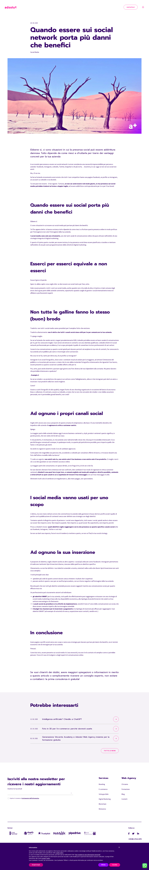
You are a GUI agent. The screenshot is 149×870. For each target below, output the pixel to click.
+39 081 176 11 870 (134, 842)
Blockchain (102, 807)
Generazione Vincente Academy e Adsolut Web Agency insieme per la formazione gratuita (73, 739)
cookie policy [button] (59, 853)
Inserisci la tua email (15, 790)
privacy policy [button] (46, 858)
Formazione (126, 791)
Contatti (125, 801)
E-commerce (103, 791)
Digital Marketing (105, 801)
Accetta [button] (114, 865)
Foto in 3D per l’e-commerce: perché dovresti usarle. (72, 728)
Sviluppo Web (103, 796)
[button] (119, 847)
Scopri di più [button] (36, 865)
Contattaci (131, 7)
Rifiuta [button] (103, 865)
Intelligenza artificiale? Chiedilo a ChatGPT (65, 719)
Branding (102, 785)
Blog (123, 796)
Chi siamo (125, 785)
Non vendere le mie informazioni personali (87, 854)
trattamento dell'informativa (31, 799)
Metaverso (102, 812)
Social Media (34, 52)
